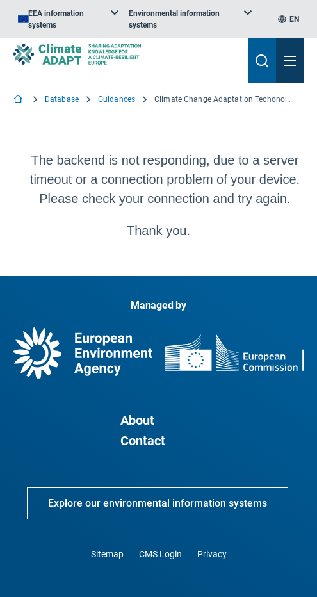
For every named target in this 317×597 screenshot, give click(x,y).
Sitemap (107, 554)
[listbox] (68, 19)
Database (62, 99)
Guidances (116, 99)
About (137, 420)
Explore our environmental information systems (157, 503)
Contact (142, 440)
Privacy (212, 554)
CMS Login (160, 554)
